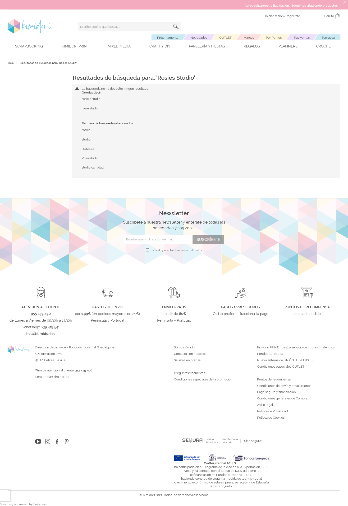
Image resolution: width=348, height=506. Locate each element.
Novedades (199, 37)
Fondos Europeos (270, 354)
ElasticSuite (40, 504)
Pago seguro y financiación (276, 392)
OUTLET (225, 37)
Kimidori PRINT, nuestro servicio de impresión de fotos (296, 347)
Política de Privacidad (272, 411)
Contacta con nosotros (190, 354)
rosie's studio (91, 99)
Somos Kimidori (185, 347)
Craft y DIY (159, 46)
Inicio (11, 63)
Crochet (324, 46)
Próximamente (168, 37)
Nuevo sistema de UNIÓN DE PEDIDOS (284, 360)
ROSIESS (88, 148)
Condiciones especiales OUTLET (280, 366)
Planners (288, 46)
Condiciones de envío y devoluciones (284, 386)
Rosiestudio (90, 158)
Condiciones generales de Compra (282, 398)
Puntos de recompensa (274, 379)
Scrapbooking (29, 46)
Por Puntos (274, 37)
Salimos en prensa (187, 360)
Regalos (252, 46)
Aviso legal (265, 405)
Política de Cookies (270, 417)
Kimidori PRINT (75, 46)
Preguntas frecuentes (189, 373)
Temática (328, 37)
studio (86, 139)
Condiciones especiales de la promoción (203, 379)
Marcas (249, 37)
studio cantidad (93, 167)
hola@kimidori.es (57, 377)
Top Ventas (302, 37)
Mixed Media (119, 46)
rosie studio (90, 108)
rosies (86, 130)
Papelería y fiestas (207, 46)
